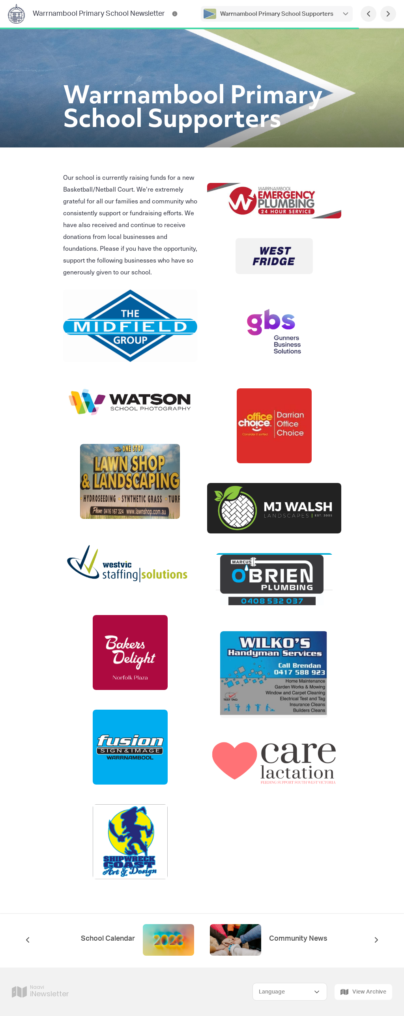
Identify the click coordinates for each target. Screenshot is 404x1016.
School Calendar (108, 938)
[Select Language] (290, 991)
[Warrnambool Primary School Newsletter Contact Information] (175, 14)
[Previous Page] (368, 14)
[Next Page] (388, 14)
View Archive (363, 992)
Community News (298, 938)
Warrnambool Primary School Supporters (276, 14)
